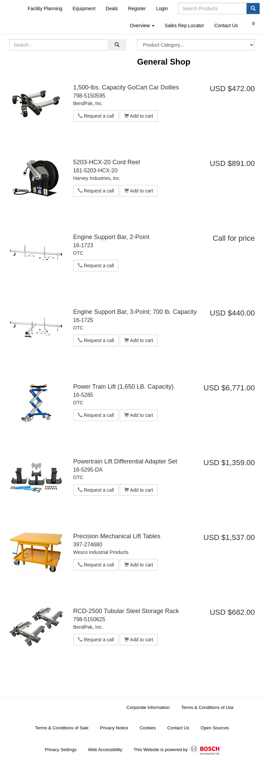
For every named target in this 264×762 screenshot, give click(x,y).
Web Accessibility (105, 749)
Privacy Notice (114, 727)
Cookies (148, 727)
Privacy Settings (60, 749)
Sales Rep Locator (184, 25)
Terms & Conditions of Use (207, 707)
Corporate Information (148, 707)
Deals (112, 8)
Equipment (84, 8)
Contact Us (226, 25)
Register (137, 8)
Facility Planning (45, 8)
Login (162, 8)
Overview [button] (142, 25)
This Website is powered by (176, 750)
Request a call (96, 116)
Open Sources (215, 727)
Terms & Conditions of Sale (62, 727)
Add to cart (138, 116)
